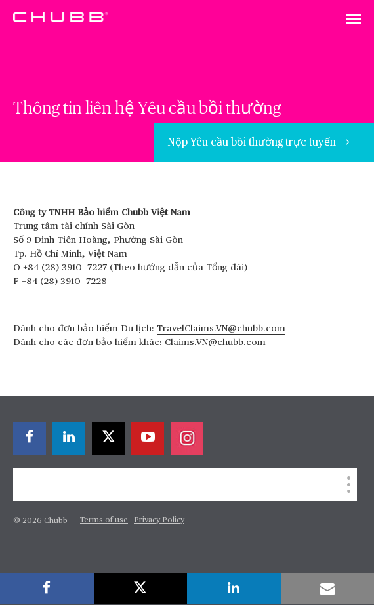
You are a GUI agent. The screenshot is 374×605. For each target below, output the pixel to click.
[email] (328, 588)
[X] (108, 438)
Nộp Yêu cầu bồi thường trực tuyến (253, 143)
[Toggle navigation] (353, 19)
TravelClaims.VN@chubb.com (221, 328)
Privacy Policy (159, 520)
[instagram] (187, 438)
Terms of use (104, 520)
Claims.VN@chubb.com (215, 342)
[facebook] (29, 438)
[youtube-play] (147, 438)
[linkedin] (68, 438)
